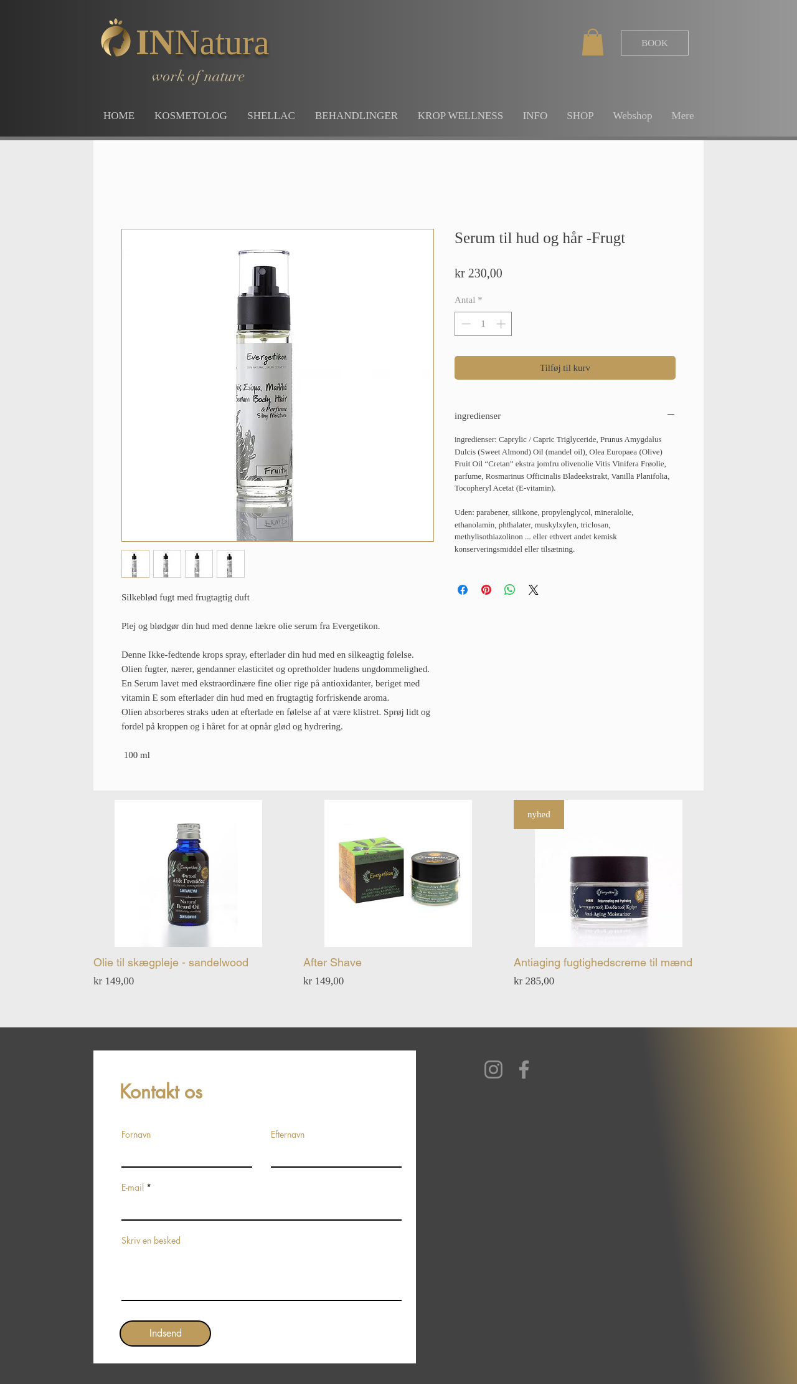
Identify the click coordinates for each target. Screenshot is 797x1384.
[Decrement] (464, 323)
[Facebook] (524, 1069)
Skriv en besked (151, 1240)
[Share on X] (533, 589)
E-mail (132, 1187)
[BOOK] (655, 43)
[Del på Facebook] (462, 589)
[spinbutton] (483, 323)
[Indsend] (165, 1333)
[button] (593, 42)
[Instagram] (493, 1069)
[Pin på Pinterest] (486, 589)
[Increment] (502, 323)
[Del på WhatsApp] (509, 589)
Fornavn (136, 1134)
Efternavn (287, 1134)
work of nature (198, 76)
